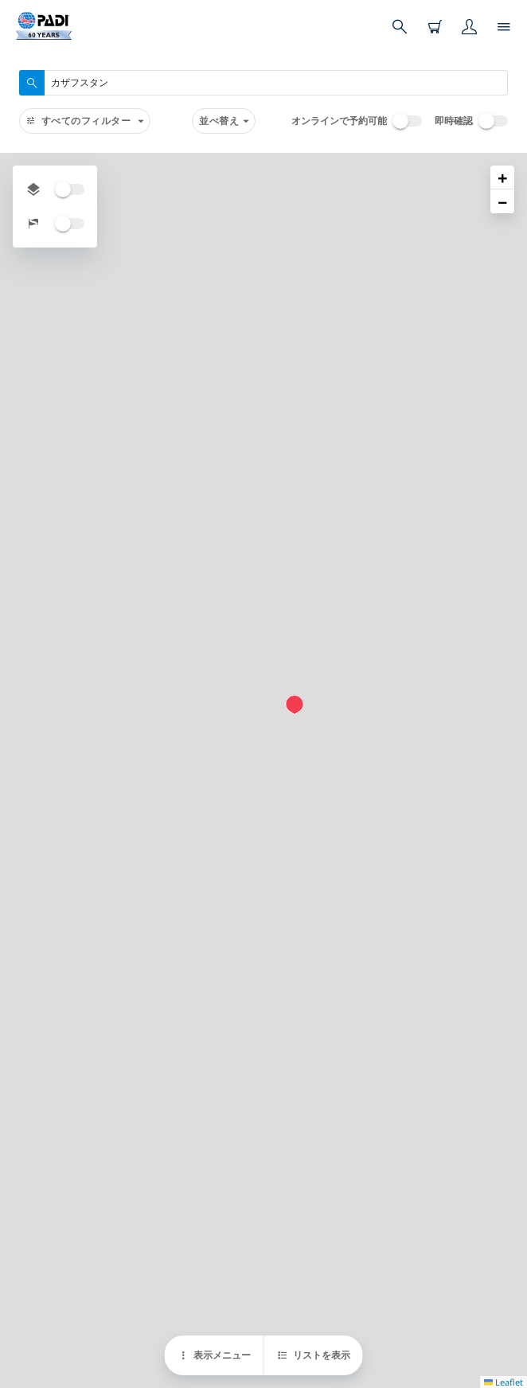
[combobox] (263, 83)
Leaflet (503, 1382)
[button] (294, 705)
